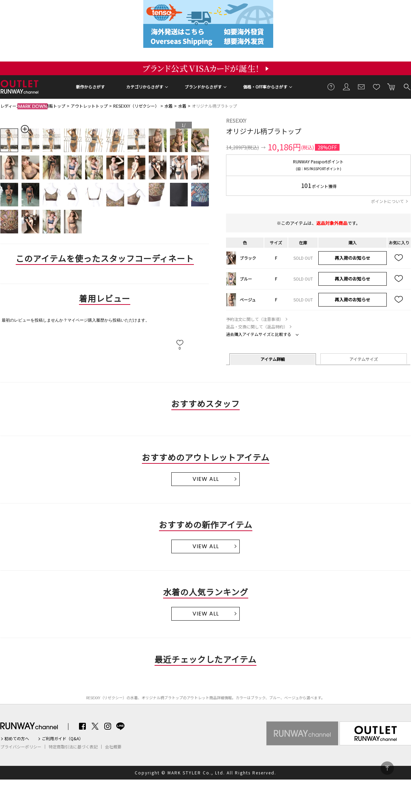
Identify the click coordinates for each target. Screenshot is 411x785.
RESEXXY (236, 120)
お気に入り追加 (399, 258)
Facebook (82, 726)
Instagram (108, 726)
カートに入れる (391, 86)
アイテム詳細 (273, 359)
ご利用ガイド (331, 86)
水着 (168, 106)
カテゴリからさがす (144, 87)
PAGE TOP (387, 768)
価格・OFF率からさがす (265, 87)
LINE (120, 726)
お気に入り (376, 86)
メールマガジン (361, 86)
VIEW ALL (206, 479)
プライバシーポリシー (20, 747)
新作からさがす (90, 87)
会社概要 (113, 747)
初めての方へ (16, 738)
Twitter (95, 726)
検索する (406, 86)
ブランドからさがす (203, 87)
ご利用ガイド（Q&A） (62, 738)
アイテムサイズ (363, 359)
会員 (346, 86)
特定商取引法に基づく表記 (73, 747)
